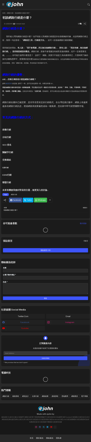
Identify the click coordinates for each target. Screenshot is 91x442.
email (68, 316)
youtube (25, 328)
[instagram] (36, 427)
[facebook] (39, 427)
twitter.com (23, 316)
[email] (55, 427)
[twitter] (43, 427)
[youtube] (51, 427)
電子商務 (84, 396)
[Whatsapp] (40, 200)
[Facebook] (15, 200)
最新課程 (15, 396)
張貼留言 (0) (46, 250)
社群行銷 (35, 396)
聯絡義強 (49, 438)
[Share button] (50, 200)
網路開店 (74, 396)
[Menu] (3, 4)
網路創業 (45, 396)
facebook (24, 322)
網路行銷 (10, 13)
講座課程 (55, 396)
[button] (88, 4)
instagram (69, 322)
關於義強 (39, 438)
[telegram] (47, 427)
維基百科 (9, 83)
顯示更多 (83, 223)
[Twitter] (28, 200)
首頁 (3, 13)
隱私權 (58, 438)
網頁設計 (25, 396)
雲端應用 (64, 396)
